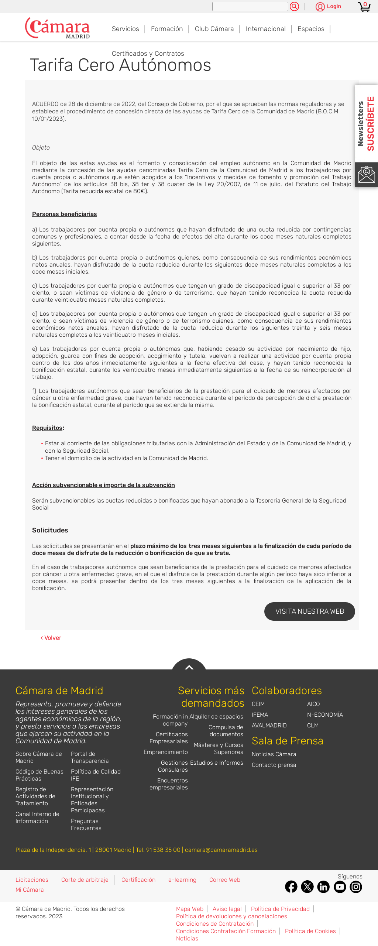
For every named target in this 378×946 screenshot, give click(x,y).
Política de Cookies (310, 931)
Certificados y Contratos (148, 53)
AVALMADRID (269, 725)
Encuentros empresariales (169, 784)
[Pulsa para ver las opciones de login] (328, 7)
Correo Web (224, 879)
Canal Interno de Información (37, 817)
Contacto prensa (274, 764)
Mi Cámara (30, 889)
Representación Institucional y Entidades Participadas (92, 800)
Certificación (138, 879)
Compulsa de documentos (226, 731)
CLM (313, 725)
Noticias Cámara (274, 754)
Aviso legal (227, 908)
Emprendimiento (166, 751)
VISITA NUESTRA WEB (309, 611)
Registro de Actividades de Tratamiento (35, 796)
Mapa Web (189, 908)
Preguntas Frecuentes (86, 825)
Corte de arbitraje (85, 879)
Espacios (311, 29)
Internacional (266, 29)
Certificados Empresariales (169, 738)
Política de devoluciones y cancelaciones (231, 916)
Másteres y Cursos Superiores (218, 748)
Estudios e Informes (216, 762)
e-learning (182, 879)
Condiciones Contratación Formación (226, 931)
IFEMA (260, 714)
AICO (313, 703)
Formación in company (170, 720)
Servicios (125, 29)
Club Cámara (214, 29)
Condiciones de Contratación (215, 923)
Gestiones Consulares (173, 766)
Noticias (187, 938)
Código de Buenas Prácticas (39, 775)
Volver (51, 637)
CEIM (258, 703)
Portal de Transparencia (90, 757)
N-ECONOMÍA (325, 714)
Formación (167, 29)
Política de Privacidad (280, 908)
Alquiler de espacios (216, 716)
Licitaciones (32, 879)
